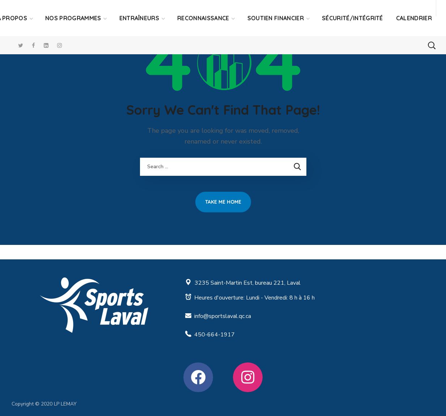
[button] (431, 45)
